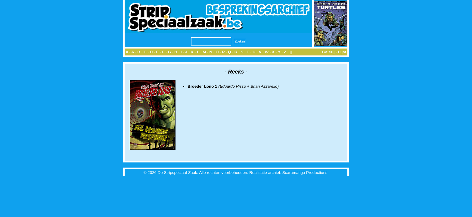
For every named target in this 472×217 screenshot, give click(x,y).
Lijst (342, 52)
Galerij (328, 52)
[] (291, 52)
